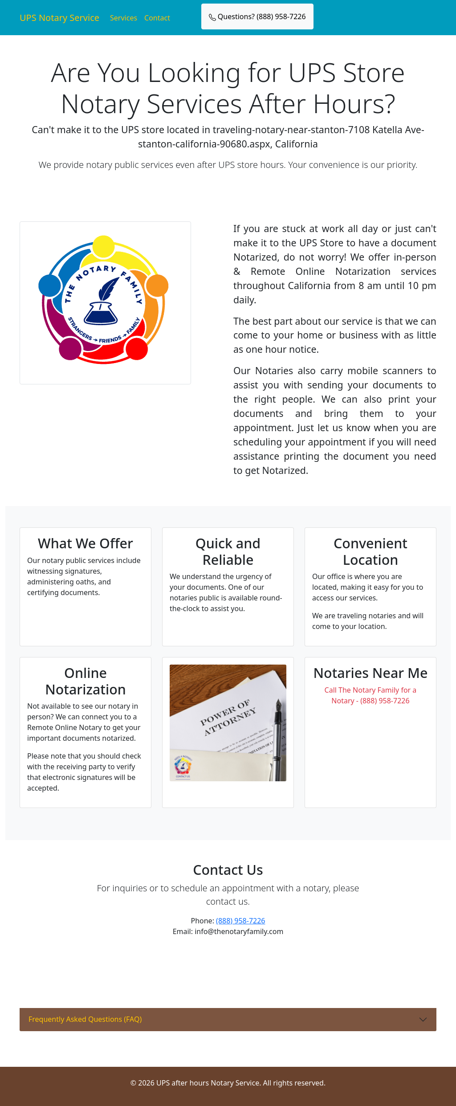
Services (123, 18)
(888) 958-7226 (240, 921)
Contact (157, 18)
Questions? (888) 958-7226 (257, 16)
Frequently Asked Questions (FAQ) (85, 1019)
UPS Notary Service (59, 18)
